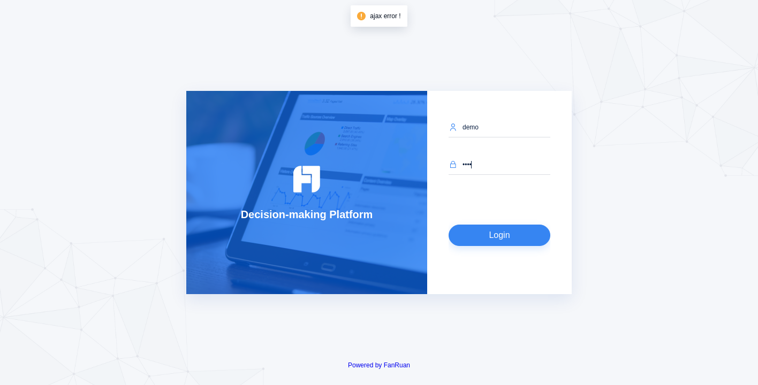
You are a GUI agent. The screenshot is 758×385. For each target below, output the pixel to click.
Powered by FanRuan (379, 365)
